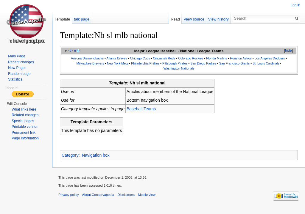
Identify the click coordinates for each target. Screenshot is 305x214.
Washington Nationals (179, 68)
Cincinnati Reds (164, 58)
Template (62, 19)
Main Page (16, 56)
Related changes (25, 115)
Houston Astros (241, 58)
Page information (25, 138)
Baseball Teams (141, 108)
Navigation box (96, 155)
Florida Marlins (216, 58)
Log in (295, 5)
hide (288, 50)
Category (70, 155)
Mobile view (146, 194)
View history (218, 19)
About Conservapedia (98, 194)
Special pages (23, 121)
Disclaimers (126, 194)
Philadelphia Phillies (145, 63)
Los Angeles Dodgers (270, 58)
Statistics (15, 79)
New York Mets (117, 63)
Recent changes (21, 62)
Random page (19, 74)
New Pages (17, 68)
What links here (24, 109)
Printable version (25, 127)
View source (194, 19)
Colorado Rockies (190, 58)
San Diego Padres (203, 63)
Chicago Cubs (140, 58)
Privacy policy (68, 194)
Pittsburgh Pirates (174, 63)
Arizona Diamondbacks (87, 58)
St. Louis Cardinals (266, 63)
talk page (81, 19)
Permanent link (23, 132)
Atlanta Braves (116, 58)
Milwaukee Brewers (90, 63)
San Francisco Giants (234, 63)
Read (175, 19)
